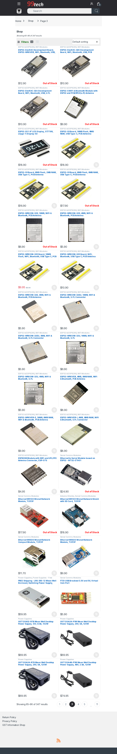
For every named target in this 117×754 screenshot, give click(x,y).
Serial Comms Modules (70, 455)
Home (18, 20)
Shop (31, 20)
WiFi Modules (41, 47)
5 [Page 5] (84, 704)
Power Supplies (25, 578)
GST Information (10, 725)
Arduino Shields (67, 496)
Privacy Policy (9, 721)
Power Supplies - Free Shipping (35, 579)
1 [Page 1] (59, 704)
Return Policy (9, 717)
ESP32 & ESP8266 (26, 47)
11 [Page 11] (97, 704)
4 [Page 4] (78, 704)
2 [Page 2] (65, 704)
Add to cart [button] (96, 165)
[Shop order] (86, 42)
